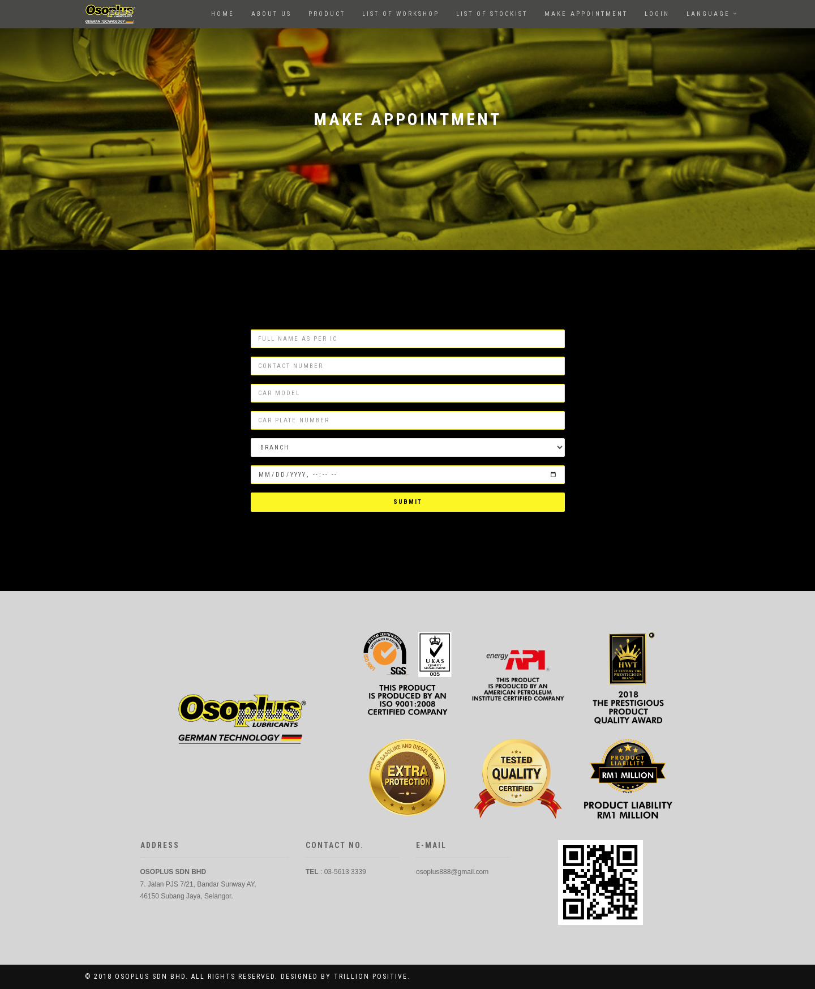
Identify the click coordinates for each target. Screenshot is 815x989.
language (708, 14)
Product (326, 14)
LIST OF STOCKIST (491, 14)
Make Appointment (586, 14)
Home (222, 14)
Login (657, 14)
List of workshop (400, 14)
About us (271, 14)
